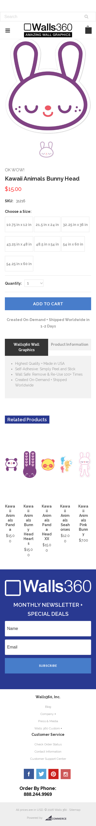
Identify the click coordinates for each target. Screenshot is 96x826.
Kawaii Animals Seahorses (65, 518)
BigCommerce (57, 818)
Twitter (41, 774)
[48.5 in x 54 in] (47, 244)
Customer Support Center (48, 759)
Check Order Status (48, 744)
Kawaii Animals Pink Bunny (83, 520)
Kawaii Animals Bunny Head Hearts (29, 524)
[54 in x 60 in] (73, 244)
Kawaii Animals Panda (10, 518)
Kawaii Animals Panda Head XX (47, 522)
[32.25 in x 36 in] (75, 224)
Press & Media (48, 721)
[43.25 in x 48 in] (19, 244)
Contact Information (48, 751)
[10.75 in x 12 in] (19, 224)
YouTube (66, 774)
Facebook (29, 774)
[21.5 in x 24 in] (47, 224)
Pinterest (53, 774)
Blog (48, 707)
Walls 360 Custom (47, 728)
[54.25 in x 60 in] (19, 263)
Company (47, 714)
